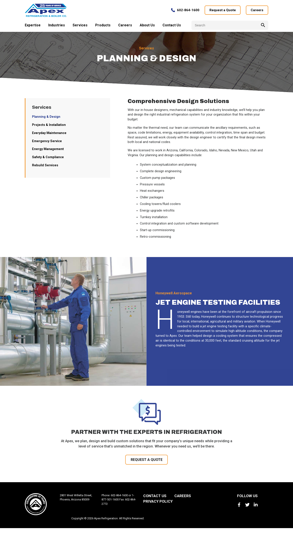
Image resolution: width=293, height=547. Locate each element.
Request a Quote (221, 11)
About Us (147, 26)
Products (103, 26)
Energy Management (49, 158)
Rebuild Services (46, 175)
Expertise (33, 26)
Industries (56, 26)
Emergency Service (48, 150)
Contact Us (172, 26)
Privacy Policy (158, 520)
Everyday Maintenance (51, 141)
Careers (256, 11)
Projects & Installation (50, 132)
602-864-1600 (185, 11)
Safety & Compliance (49, 167)
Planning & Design (47, 124)
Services (80, 26)
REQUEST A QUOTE (147, 478)
